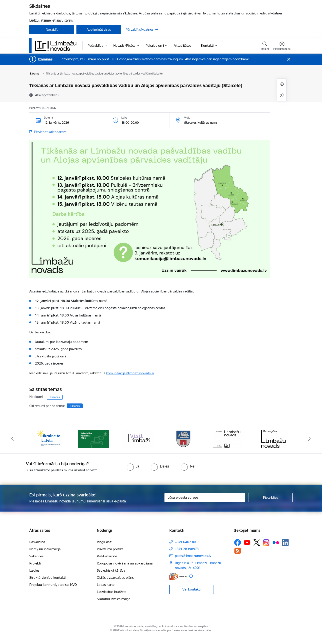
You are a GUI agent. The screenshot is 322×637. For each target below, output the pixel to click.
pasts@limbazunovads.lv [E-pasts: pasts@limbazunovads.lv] (193, 556)
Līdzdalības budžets (111, 592)
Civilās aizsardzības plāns (115, 577)
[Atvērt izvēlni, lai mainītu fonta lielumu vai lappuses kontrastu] (282, 46)
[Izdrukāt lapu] (281, 84)
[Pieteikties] (270, 497)
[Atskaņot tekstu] (47, 95)
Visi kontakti (191, 589)
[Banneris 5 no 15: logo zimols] (228, 438)
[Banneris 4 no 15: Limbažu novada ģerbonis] (183, 438)
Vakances (36, 556)
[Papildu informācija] (191, 576)
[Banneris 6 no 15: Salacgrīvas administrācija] (273, 438)
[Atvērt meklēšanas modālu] (264, 46)
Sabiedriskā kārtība (111, 570)
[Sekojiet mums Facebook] (237, 542)
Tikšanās (55, 397)
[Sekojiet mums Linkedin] (285, 542)
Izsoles (34, 570)
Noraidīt (52, 29)
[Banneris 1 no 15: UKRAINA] (48, 438)
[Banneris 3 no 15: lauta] (138, 438)
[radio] (133, 466)
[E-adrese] (178, 576)
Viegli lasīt (104, 542)
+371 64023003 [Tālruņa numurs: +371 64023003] (187, 542)
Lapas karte (105, 585)
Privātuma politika (110, 549)
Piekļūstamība (107, 556)
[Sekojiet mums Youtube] (247, 542)
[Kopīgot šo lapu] (281, 95)
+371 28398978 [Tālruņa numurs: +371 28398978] (187, 549)
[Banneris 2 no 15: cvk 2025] (93, 438)
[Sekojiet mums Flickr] (275, 542)
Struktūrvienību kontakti (47, 577)
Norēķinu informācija (45, 549)
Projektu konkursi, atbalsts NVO (53, 585)
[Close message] (288, 59)
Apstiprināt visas (99, 29)
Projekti (35, 563)
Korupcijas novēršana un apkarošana (125, 563)
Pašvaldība (37, 542)
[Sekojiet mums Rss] (237, 551)
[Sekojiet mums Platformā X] (256, 542)
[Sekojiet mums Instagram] (266, 542)
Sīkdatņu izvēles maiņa (113, 599)
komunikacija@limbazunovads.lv (130, 373)
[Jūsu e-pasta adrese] (205, 497)
